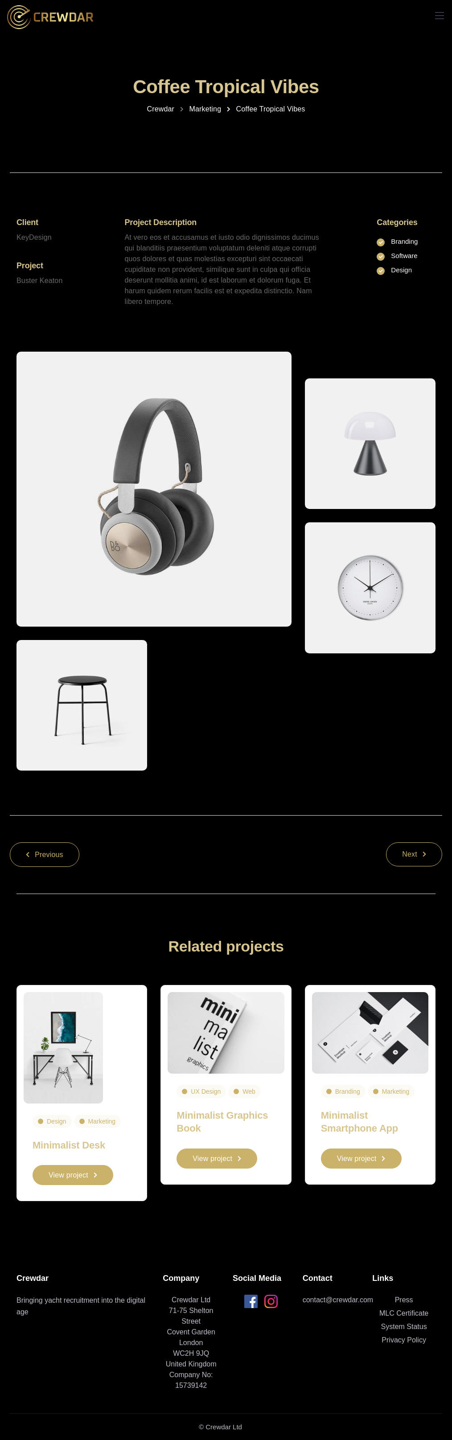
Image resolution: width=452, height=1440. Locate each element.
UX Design (206, 1091)
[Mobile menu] (439, 16)
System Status (404, 1326)
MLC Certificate (403, 1313)
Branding (347, 1091)
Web (248, 1091)
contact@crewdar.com (338, 1300)
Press (404, 1300)
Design (56, 1121)
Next (414, 854)
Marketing (101, 1121)
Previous (44, 854)
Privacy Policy (404, 1340)
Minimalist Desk (69, 1145)
